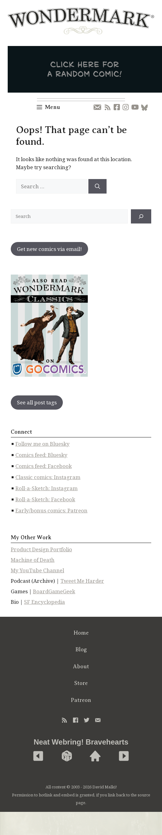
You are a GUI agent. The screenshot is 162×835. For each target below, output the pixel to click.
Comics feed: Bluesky (41, 454)
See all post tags (37, 402)
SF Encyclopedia (44, 601)
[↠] (141, 216)
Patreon (81, 700)
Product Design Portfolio (41, 549)
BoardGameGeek (54, 591)
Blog (81, 649)
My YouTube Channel (37, 570)
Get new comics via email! (49, 249)
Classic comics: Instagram (47, 477)
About (81, 666)
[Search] (97, 186)
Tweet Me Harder (82, 580)
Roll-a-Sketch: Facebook (45, 499)
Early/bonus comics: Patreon (51, 510)
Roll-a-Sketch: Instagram (46, 488)
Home (81, 633)
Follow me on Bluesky (42, 443)
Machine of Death (33, 559)
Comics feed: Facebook (43, 466)
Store (81, 683)
